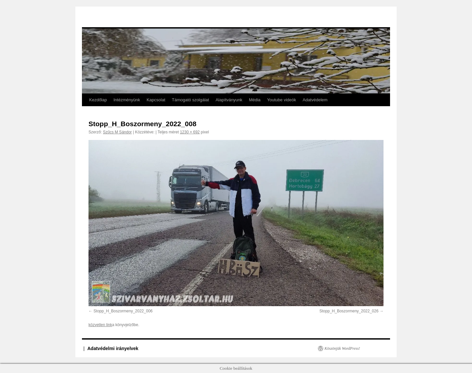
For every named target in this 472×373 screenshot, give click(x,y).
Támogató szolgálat (190, 99)
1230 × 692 (190, 132)
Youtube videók (281, 99)
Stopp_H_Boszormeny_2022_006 (122, 311)
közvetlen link (100, 325)
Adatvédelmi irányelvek (113, 348)
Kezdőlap (98, 99)
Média (254, 99)
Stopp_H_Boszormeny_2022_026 (349, 311)
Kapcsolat (156, 99)
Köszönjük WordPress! (342, 348)
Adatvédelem (315, 99)
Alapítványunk (229, 99)
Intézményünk (126, 99)
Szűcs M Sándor (117, 132)
